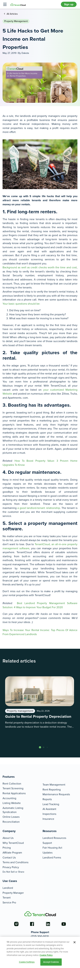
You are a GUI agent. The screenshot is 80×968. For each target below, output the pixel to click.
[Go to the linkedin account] (47, 924)
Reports (47, 799)
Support (47, 843)
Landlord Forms (52, 857)
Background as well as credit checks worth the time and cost (40, 267)
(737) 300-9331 (40, 936)
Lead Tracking (51, 804)
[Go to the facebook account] (32, 924)
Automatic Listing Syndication (13, 810)
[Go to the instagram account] (16, 924)
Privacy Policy (11, 867)
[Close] (74, 942)
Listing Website (12, 803)
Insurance (48, 819)
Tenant (7, 898)
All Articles (12, 14)
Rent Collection (12, 784)
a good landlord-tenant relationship (38, 508)
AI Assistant (49, 809)
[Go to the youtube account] (63, 924)
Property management (16, 21)
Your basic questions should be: (21, 304)
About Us (8, 838)
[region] (40, 952)
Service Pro (9, 902)
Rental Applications (14, 793)
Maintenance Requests (56, 794)
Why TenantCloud (13, 843)
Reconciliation (11, 822)
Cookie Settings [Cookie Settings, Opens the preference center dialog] (27, 962)
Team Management (54, 785)
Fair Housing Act (52, 848)
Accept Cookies (51, 962)
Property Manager (13, 893)
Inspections (49, 814)
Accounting (9, 798)
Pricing (7, 848)
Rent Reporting (52, 790)
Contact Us (9, 857)
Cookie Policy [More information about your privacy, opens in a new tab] (46, 955)
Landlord (8, 888)
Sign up (68, 4)
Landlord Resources (54, 838)
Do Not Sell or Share (13, 872)
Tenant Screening (13, 788)
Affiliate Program (12, 853)
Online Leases (11, 817)
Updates (47, 853)
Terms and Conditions (15, 862)
